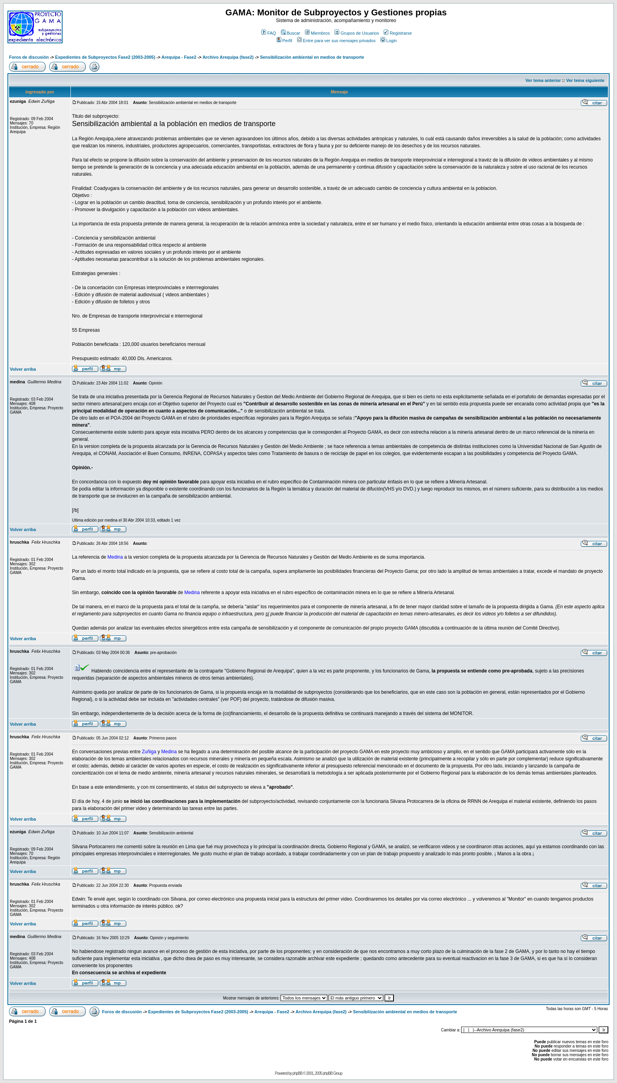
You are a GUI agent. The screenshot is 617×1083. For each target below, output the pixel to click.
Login (389, 40)
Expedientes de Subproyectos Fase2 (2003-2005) (105, 57)
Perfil (284, 40)
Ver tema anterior (543, 80)
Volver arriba (23, 369)
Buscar (290, 33)
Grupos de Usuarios (356, 33)
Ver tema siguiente (585, 80)
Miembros (317, 33)
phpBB (297, 1073)
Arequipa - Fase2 (178, 57)
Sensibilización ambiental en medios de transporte (312, 57)
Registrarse (398, 33)
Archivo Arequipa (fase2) (228, 57)
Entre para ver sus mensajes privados (336, 40)
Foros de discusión (29, 57)
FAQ (268, 33)
